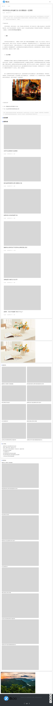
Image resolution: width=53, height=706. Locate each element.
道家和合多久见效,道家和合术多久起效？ (34, 402)
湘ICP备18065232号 (38, 697)
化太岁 (9, 6)
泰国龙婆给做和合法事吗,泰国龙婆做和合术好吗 (35, 383)
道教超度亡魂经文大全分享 (10, 279)
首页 (4, 6)
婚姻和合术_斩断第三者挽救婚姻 (7, 383)
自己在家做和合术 (5, 421)
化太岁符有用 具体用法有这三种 (12, 108)
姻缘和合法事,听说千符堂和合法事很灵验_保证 (15, 247)
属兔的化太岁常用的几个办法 (12, 106)
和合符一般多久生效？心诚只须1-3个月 (9, 447)
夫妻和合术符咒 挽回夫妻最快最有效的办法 (34, 439)
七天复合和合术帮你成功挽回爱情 (8, 456)
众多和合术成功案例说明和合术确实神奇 (9, 439)
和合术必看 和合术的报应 (7, 450)
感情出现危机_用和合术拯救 (32, 421)
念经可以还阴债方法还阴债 (10, 151)
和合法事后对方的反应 (6, 402)
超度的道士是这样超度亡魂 (10, 215)
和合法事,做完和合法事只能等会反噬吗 (9, 453)
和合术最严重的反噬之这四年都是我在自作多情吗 (11, 454)
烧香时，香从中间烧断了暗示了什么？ (13, 311)
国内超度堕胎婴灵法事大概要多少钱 (13, 183)
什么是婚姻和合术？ (6, 451)
